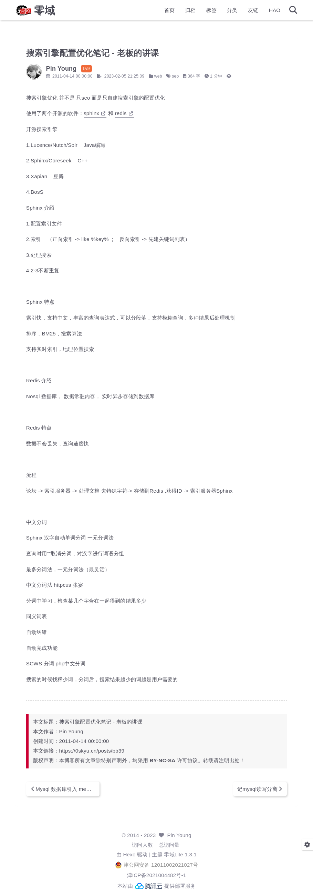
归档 (174, 12)
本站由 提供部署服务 (156, 886)
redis (139, 113)
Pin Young (179, 835)
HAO (259, 12)
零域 (60, 12)
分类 (216, 12)
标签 (195, 12)
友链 (237, 12)
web (174, 76)
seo (191, 76)
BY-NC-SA (178, 760)
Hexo (129, 854)
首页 (153, 12)
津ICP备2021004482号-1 (156, 875)
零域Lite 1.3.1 (180, 854)
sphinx (110, 113)
